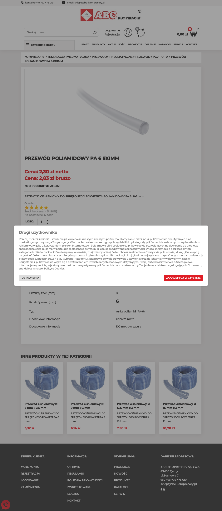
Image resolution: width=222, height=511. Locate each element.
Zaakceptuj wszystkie (180, 277)
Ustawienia (33, 277)
